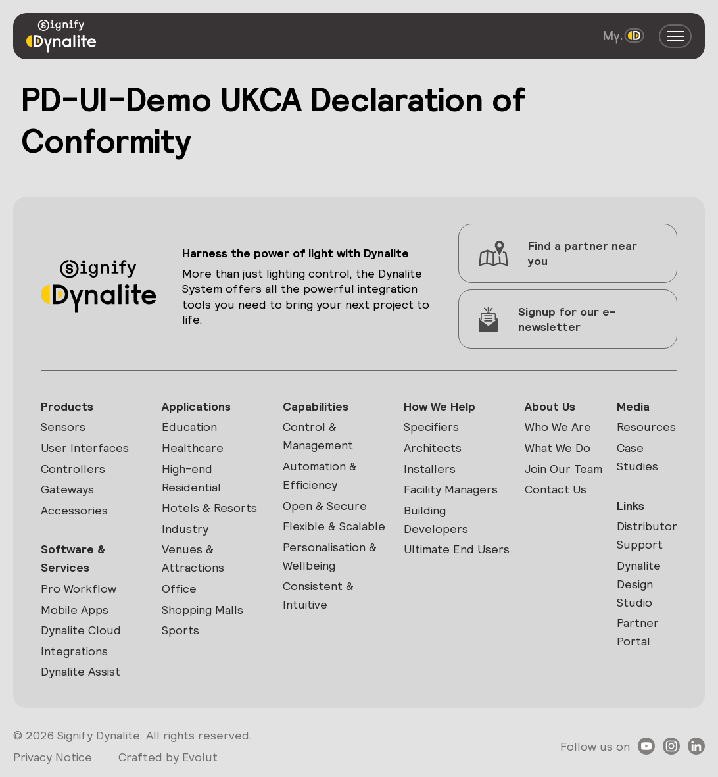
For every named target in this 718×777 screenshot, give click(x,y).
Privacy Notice (52, 756)
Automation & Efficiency (320, 475)
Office (179, 588)
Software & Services (73, 558)
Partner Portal (638, 632)
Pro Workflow (78, 588)
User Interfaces (85, 447)
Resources (646, 426)
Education (189, 426)
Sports (180, 630)
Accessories (74, 510)
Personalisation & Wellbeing (330, 556)
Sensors (63, 426)
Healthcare (193, 447)
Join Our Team (563, 468)
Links (630, 505)
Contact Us (555, 489)
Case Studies (637, 457)
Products (67, 406)
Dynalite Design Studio (639, 584)
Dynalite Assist (80, 671)
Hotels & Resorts (209, 507)
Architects (433, 447)
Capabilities (315, 406)
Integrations (74, 651)
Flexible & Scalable (334, 526)
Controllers (73, 468)
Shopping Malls (202, 609)
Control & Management (318, 436)
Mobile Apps (74, 609)
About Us (550, 406)
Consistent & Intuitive (318, 595)
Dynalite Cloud (81, 630)
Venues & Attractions (193, 558)
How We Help (439, 406)
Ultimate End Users (457, 549)
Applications (196, 406)
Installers (430, 468)
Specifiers (431, 426)
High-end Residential (191, 478)
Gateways (67, 489)
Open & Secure (325, 505)
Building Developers (436, 519)
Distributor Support (647, 535)
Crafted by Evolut (168, 756)
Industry (185, 528)
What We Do (557, 447)
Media (633, 406)
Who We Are (558, 426)
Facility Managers (451, 489)
